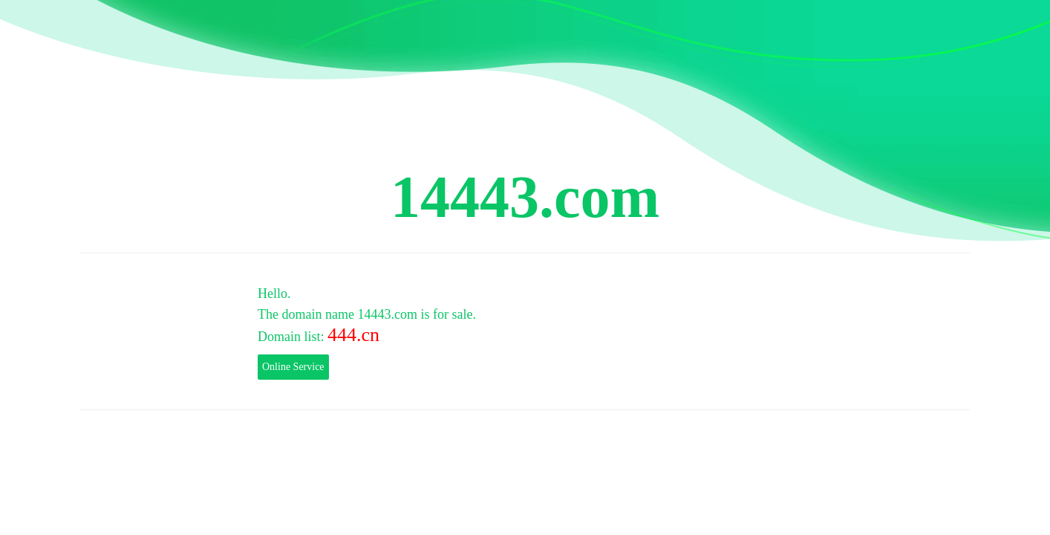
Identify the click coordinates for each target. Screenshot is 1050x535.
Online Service (293, 366)
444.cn (353, 335)
